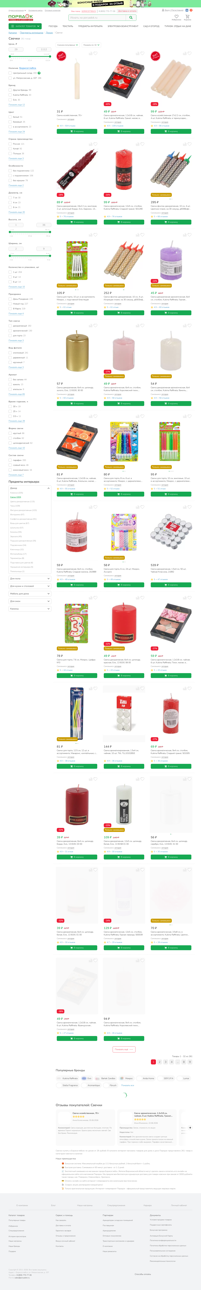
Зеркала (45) (16, 536)
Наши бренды (14, 1246)
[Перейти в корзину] (187, 17)
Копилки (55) (16, 532)
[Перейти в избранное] (176, 17)
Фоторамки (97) (17, 514)
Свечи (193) (15, 497)
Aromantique (91, 1085)
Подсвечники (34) (18, 545)
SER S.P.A (165, 1078)
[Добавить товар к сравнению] (90, 53)
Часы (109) (15, 506)
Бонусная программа (158, 1230)
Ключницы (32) (17, 549)
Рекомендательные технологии (163, 1261)
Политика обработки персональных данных (168, 1245)
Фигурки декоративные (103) (23, 510)
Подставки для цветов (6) (21, 562)
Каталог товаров (17, 1215)
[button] (25, 26)
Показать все (127, 1085)
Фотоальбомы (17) (18, 554)
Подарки (12, 1251)
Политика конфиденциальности (163, 1240)
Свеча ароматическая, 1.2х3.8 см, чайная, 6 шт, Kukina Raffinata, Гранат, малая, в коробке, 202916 (152, 1114)
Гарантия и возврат (63, 1230)
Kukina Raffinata (67, 1078)
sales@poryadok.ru (22, 1278)
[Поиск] (131, 18)
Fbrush (110, 1085)
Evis (86, 1078)
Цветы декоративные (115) (22, 501)
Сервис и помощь (64, 1215)
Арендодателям (109, 1230)
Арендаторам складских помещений (118, 1220)
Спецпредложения (16, 1230)
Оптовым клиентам (52, 10)
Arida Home (145, 1078)
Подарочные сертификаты (161, 1225)
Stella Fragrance (67, 1085)
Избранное (13, 1226)
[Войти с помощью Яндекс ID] (191, 10)
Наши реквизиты (110, 1251)
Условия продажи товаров (161, 1220)
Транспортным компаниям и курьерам (118, 1241)
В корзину (77, 131)
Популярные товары (17, 1220)
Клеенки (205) (16, 493)
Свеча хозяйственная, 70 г (86, 1113)
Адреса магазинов (17, 10)
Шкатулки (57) (16, 527)
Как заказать (61, 1220)
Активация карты (35, 10)
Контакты (60, 1246)
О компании (108, 1246)
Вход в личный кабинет (65, 1241)
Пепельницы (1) (17, 571)
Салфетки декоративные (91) (23, 519)
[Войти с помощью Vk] (187, 10)
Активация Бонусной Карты (161, 1236)
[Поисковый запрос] (97, 18)
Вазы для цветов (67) (19, 523)
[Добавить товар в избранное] (95, 53)
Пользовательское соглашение (162, 1251)
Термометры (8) (17, 558)
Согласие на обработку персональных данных (169, 1256)
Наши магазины (15, 1241)
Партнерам (108, 1215)
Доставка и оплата (127, 11)
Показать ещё (124, 1049)
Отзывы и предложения (65, 1236)
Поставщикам (108, 1225)
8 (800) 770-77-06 (107, 11)
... (178, 1062)
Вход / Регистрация (172, 10)
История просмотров (17, 1236)
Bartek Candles (105, 1078)
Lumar (183, 1078)
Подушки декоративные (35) (23, 540)
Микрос (126, 1078)
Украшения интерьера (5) (21, 567)
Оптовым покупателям (112, 1236)
